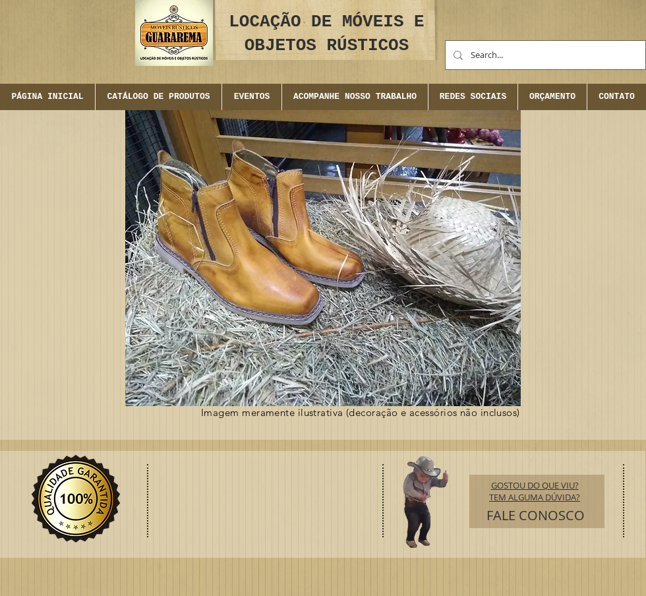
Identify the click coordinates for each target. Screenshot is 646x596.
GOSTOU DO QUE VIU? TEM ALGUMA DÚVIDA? (534, 491)
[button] (251, 97)
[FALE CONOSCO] (536, 515)
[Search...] (544, 55)
